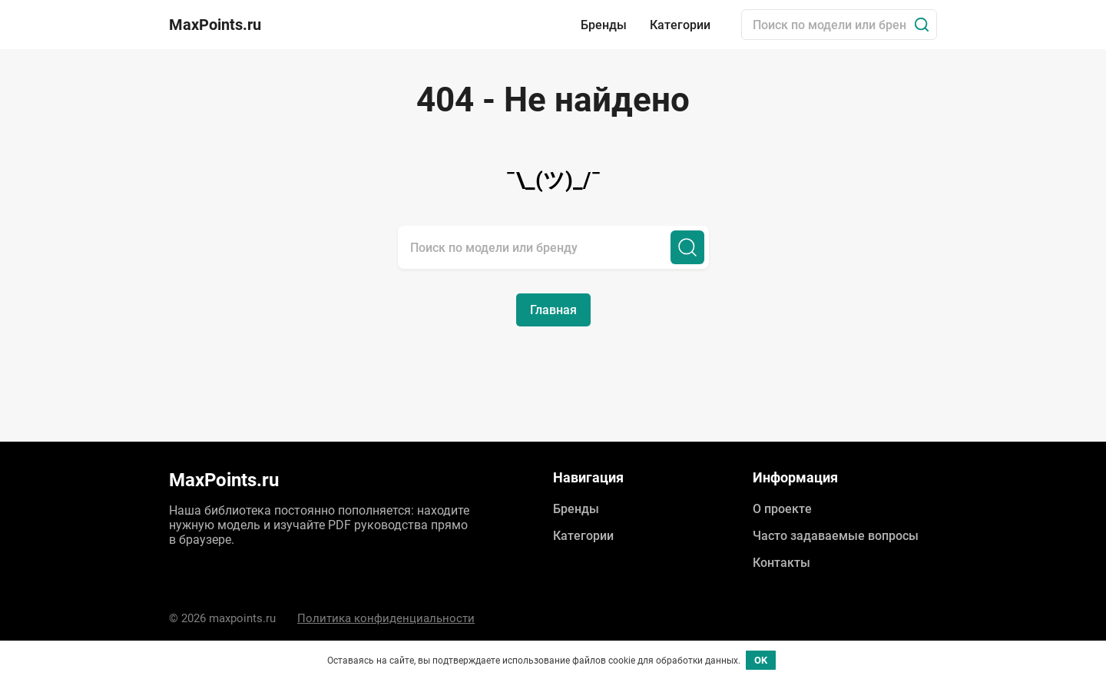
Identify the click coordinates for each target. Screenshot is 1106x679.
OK (760, 660)
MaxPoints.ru (215, 24)
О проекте (782, 509)
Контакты (781, 562)
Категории (680, 25)
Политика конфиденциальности (386, 618)
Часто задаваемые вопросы (836, 535)
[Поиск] (921, 24)
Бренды (604, 25)
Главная (553, 310)
